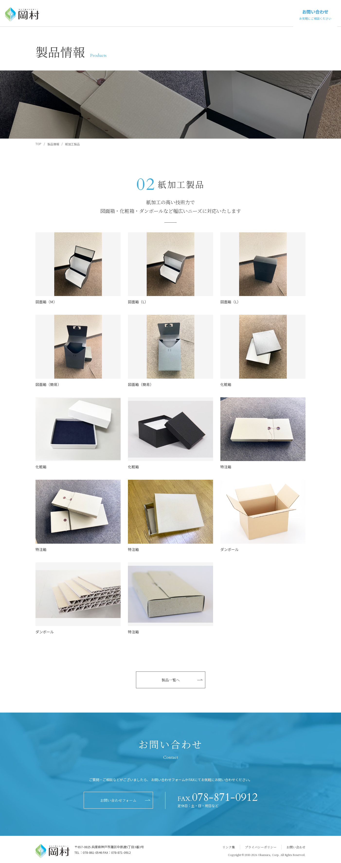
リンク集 (228, 847)
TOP (38, 144)
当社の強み (216, 14)
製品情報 (190, 14)
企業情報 (240, 14)
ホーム (164, 14)
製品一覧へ (171, 679)
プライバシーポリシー (261, 847)
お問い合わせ (315, 15)
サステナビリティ (271, 14)
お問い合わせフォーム (118, 800)
